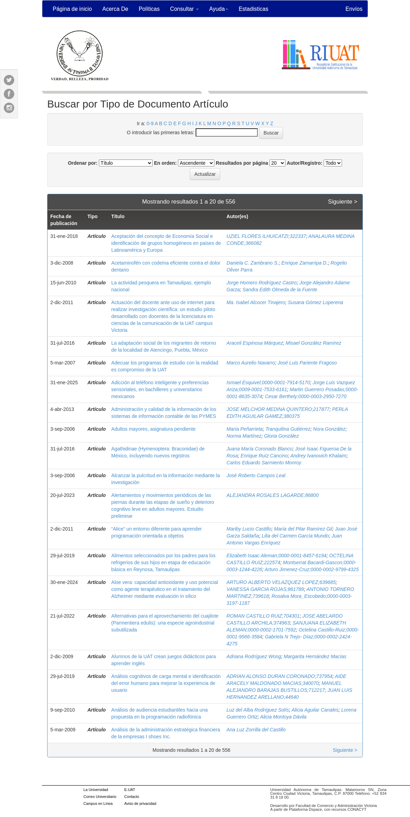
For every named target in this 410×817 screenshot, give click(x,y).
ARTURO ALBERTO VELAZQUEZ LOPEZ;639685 (281, 582)
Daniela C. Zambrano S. (253, 263)
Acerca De (115, 9)
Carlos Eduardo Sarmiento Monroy (264, 462)
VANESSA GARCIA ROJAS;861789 (265, 589)
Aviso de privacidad (140, 803)
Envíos (353, 9)
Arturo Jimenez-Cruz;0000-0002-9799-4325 (312, 569)
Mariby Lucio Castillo (249, 529)
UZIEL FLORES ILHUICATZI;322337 (266, 236)
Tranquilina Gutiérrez (287, 429)
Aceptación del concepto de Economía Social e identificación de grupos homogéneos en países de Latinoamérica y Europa (166, 243)
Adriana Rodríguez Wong (254, 656)
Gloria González (281, 436)
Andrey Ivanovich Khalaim (318, 455)
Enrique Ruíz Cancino (264, 455)
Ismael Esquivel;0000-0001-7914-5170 (268, 382)
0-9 (150, 123)
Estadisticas (253, 9)
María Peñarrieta (245, 429)
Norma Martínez (244, 436)
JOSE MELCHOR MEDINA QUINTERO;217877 (278, 409)
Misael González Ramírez (313, 343)
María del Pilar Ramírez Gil (303, 529)
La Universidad (96, 790)
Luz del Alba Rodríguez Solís (258, 710)
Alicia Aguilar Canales (315, 710)
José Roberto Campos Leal (257, 475)
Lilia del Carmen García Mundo (295, 536)
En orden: (165, 163)
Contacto (131, 796)
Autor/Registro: (305, 163)
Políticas (149, 9)
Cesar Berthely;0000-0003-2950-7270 (306, 396)
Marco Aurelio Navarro (251, 363)
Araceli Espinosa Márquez (255, 343)
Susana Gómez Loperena (315, 302)
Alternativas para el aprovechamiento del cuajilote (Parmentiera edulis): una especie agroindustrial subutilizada (165, 623)
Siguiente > (342, 201)
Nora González (329, 429)
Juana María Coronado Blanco (259, 449)
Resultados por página (242, 163)
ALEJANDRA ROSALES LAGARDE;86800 (273, 495)
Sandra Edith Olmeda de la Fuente (279, 289)
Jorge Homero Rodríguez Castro (262, 282)
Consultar (184, 9)
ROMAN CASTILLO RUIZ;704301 (263, 616)
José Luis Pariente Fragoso (306, 363)
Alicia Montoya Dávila (283, 717)
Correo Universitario (100, 796)
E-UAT (129, 790)
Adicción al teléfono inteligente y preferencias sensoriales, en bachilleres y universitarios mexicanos (160, 389)
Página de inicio (72, 9)
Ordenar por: (83, 163)
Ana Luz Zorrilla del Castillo (256, 729)
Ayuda (218, 9)
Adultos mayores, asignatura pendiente (153, 429)
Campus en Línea (98, 803)
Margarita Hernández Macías (315, 656)
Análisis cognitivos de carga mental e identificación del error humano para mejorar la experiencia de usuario (166, 683)
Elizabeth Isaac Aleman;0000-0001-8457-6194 (276, 555)
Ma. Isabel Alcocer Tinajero (256, 302)
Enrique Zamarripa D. (304, 263)
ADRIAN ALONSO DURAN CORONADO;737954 (279, 676)
